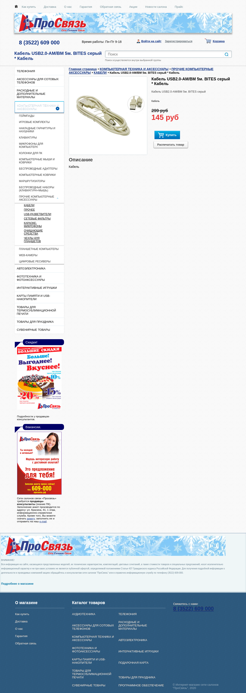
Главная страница (83, 69)
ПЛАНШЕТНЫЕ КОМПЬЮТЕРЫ (39, 249)
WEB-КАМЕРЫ (28, 255)
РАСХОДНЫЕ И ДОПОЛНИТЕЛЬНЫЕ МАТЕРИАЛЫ (31, 94)
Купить (167, 135)
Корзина (219, 41)
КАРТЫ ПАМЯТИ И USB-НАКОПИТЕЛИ (33, 297)
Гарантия (86, 6)
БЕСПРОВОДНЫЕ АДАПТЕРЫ (38, 168)
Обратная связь (110, 6)
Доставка (50, 6)
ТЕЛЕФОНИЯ (26, 71)
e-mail (42, 521)
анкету (31, 518)
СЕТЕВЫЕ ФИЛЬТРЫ (37, 218)
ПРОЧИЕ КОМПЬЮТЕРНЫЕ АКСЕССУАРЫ (36, 198)
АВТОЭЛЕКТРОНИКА (31, 268)
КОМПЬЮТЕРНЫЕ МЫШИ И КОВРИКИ (37, 161)
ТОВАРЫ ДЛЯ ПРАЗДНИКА (35, 321)
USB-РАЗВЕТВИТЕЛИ (37, 214)
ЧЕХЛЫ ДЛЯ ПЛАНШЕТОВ (32, 240)
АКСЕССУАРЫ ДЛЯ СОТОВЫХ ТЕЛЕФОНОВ (38, 80)
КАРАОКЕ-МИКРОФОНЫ (33, 225)
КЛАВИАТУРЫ (28, 137)
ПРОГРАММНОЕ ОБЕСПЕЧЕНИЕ (141, 685)
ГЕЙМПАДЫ (26, 115)
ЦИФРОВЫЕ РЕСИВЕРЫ (35, 261)
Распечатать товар (170, 144)
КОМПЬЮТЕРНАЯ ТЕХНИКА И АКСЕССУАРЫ (38, 107)
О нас (68, 6)
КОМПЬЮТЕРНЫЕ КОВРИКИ (37, 174)
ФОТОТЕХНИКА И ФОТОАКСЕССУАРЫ (31, 278)
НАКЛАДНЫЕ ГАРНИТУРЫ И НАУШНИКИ (37, 130)
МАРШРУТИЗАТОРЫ (32, 181)
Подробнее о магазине (17, 583)
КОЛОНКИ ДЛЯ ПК (30, 153)
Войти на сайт (151, 41)
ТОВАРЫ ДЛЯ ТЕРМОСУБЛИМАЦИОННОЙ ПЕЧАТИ (36, 310)
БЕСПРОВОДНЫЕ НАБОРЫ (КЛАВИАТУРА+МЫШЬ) (36, 189)
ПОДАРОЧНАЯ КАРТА (133, 662)
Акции (133, 6)
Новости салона (156, 6)
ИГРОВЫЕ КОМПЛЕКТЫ (34, 122)
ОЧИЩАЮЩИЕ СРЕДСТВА (33, 232)
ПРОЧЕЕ (29, 209)
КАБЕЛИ (29, 205)
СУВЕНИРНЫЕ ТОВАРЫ (33, 329)
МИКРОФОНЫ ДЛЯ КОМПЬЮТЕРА (31, 145)
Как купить (29, 6)
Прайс (179, 6)
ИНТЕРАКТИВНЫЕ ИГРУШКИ (37, 287)
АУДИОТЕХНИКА (83, 614)
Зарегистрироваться (178, 41)
